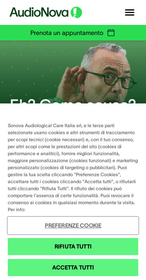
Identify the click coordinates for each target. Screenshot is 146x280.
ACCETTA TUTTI (73, 267)
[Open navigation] (129, 12)
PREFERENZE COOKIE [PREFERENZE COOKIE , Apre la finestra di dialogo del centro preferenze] (73, 225)
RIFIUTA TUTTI (73, 246)
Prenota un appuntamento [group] (73, 32)
